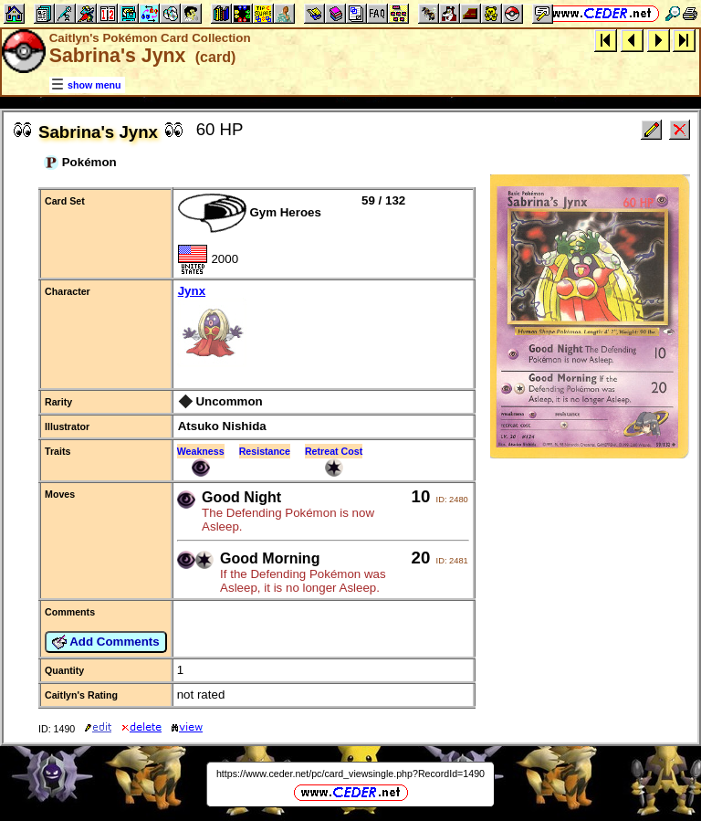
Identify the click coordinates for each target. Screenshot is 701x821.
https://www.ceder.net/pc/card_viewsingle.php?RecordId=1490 (350, 773)
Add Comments (106, 642)
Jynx (323, 327)
